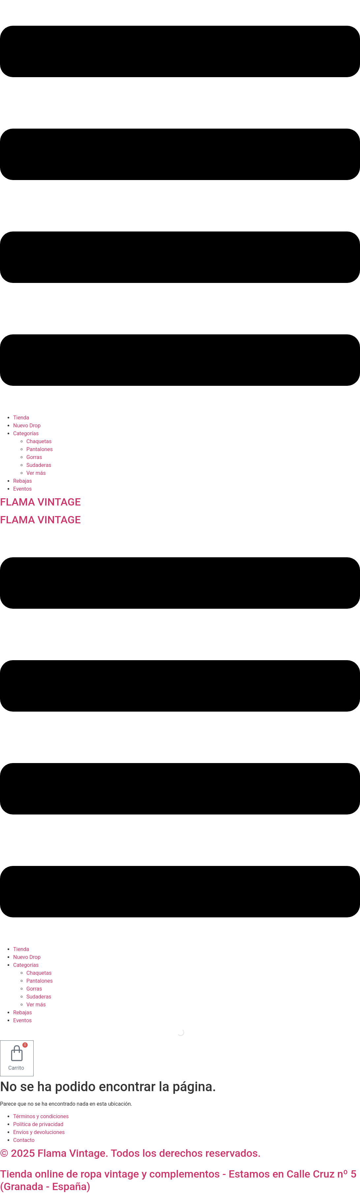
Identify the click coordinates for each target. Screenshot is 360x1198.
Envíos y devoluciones (39, 1132)
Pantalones (39, 449)
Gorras (34, 457)
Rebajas (22, 481)
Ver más (36, 473)
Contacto (24, 1140)
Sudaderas (38, 465)
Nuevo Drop (27, 425)
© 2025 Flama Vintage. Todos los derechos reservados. (130, 1153)
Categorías (26, 433)
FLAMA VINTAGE (40, 502)
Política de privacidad (38, 1124)
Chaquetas (39, 441)
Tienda (21, 418)
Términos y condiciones (41, 1116)
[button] (180, 207)
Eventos (22, 489)
